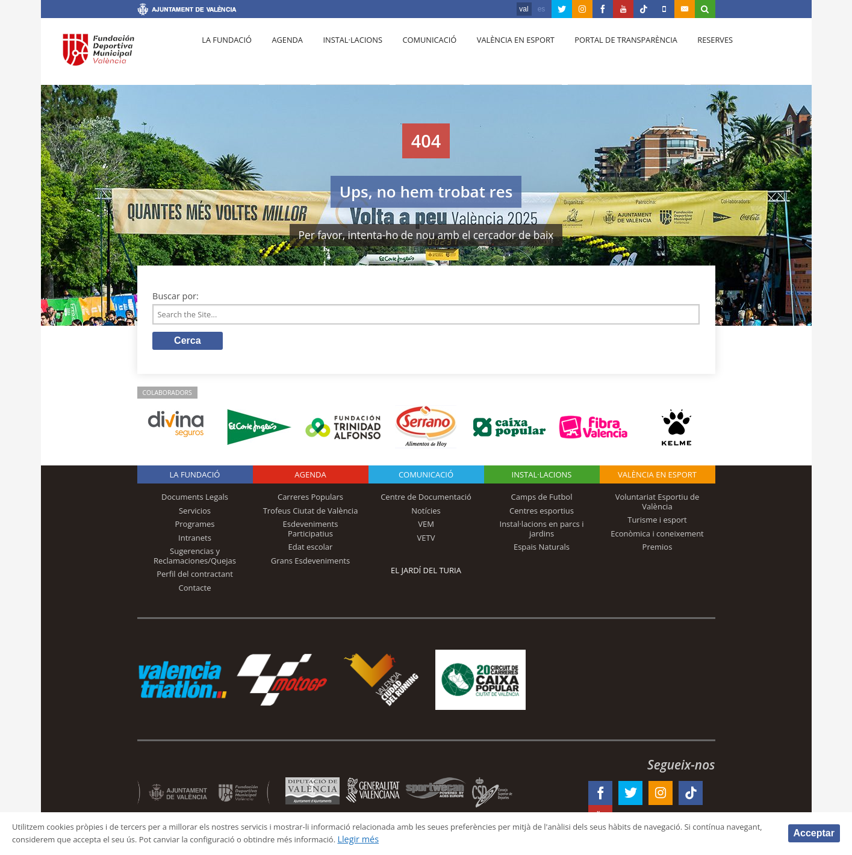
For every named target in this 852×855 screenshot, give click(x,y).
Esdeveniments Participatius (310, 532)
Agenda (281, 54)
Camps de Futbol (542, 500)
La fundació (225, 54)
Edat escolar (310, 550)
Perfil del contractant (195, 577)
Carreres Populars (310, 500)
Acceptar (814, 832)
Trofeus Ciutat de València (310, 513)
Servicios (195, 513)
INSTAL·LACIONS (542, 478)
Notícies (426, 513)
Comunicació (416, 54)
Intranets (194, 540)
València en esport (498, 54)
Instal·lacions (343, 54)
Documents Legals (194, 500)
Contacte (195, 591)
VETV (426, 540)
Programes (194, 527)
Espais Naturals (542, 550)
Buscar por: (175, 296)
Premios (657, 550)
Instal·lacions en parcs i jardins (542, 532)
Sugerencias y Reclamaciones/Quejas (195, 559)
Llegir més (473, 839)
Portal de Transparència (606, 54)
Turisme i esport (657, 523)
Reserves (692, 54)
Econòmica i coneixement (657, 536)
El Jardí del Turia (426, 573)
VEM (426, 527)
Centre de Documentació (426, 500)
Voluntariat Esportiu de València (657, 505)
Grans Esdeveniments (310, 564)
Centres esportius (541, 513)
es (542, 9)
